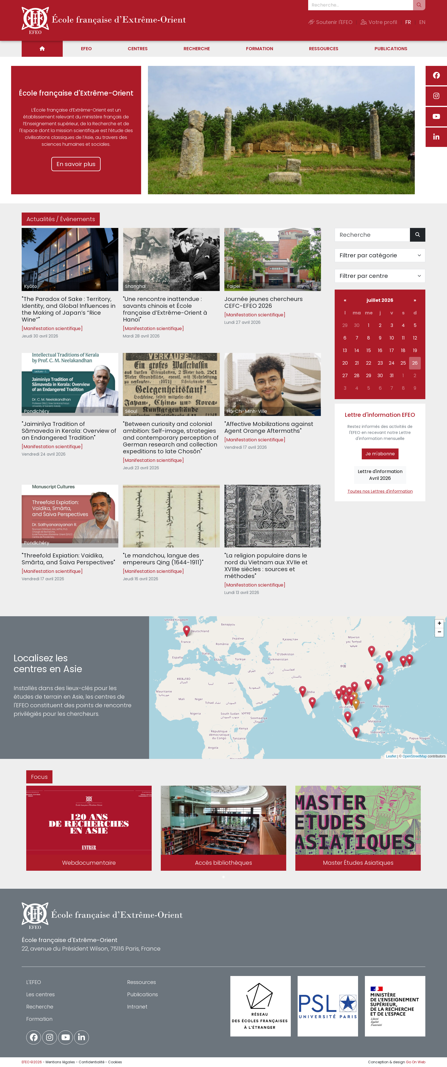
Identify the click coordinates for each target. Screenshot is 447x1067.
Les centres (40, 994)
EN (422, 22)
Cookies (115, 1062)
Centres (138, 48)
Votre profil (379, 22)
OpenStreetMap (415, 756)
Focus (39, 777)
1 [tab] (223, 877)
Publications (391, 48)
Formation (259, 48)
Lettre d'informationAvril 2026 (380, 475)
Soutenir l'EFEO (330, 22)
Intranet (137, 1006)
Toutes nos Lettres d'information (380, 491)
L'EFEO (33, 982)
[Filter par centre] (380, 276)
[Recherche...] (360, 5)
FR (408, 22)
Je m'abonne (380, 453)
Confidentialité (91, 1062)
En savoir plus (76, 164)
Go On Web (415, 1062)
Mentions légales (60, 1062)
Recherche (197, 48)
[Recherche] (372, 235)
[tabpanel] (89, 829)
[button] (345, 700)
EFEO (86, 48)
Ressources (323, 48)
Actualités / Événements (61, 219)
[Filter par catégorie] (380, 255)
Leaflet (391, 756)
